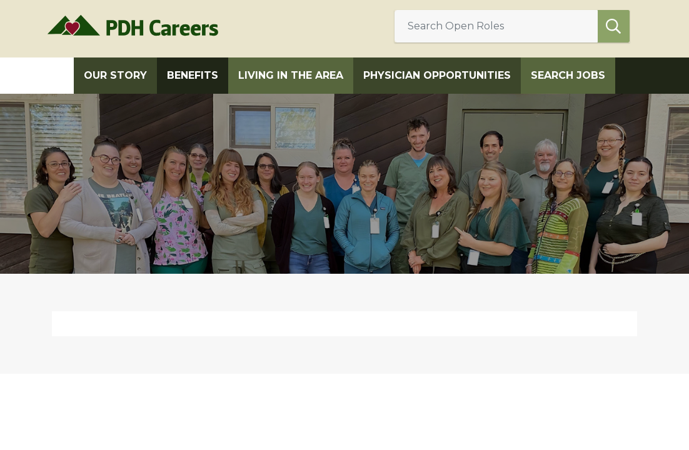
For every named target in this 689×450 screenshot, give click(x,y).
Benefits (192, 75)
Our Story (115, 75)
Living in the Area (290, 75)
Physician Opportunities (437, 75)
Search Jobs (568, 75)
